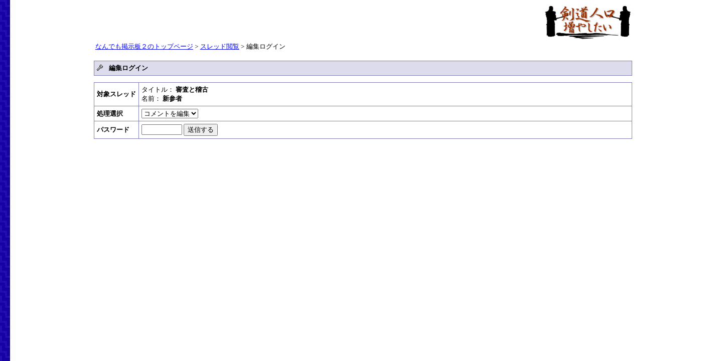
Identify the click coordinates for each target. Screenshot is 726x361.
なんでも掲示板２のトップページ (144, 46)
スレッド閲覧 (219, 46)
